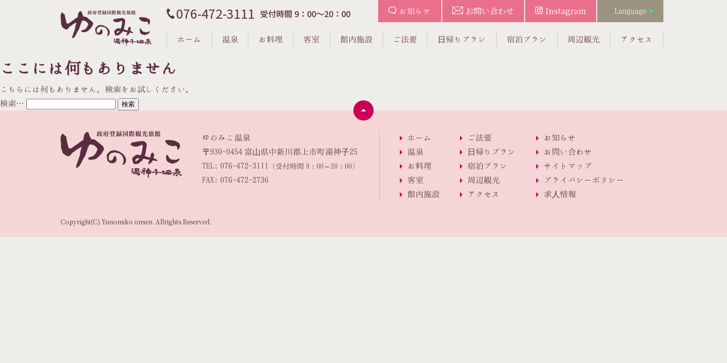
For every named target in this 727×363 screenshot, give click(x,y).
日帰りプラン (462, 39)
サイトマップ (568, 166)
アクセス (636, 39)
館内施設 (356, 39)
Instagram (565, 11)
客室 (311, 39)
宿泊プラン (527, 39)
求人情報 (560, 194)
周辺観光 (583, 39)
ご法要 (405, 39)
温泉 (230, 39)
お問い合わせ (489, 11)
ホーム (189, 39)
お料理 (270, 39)
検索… (12, 103)
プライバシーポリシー (584, 180)
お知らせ (415, 11)
